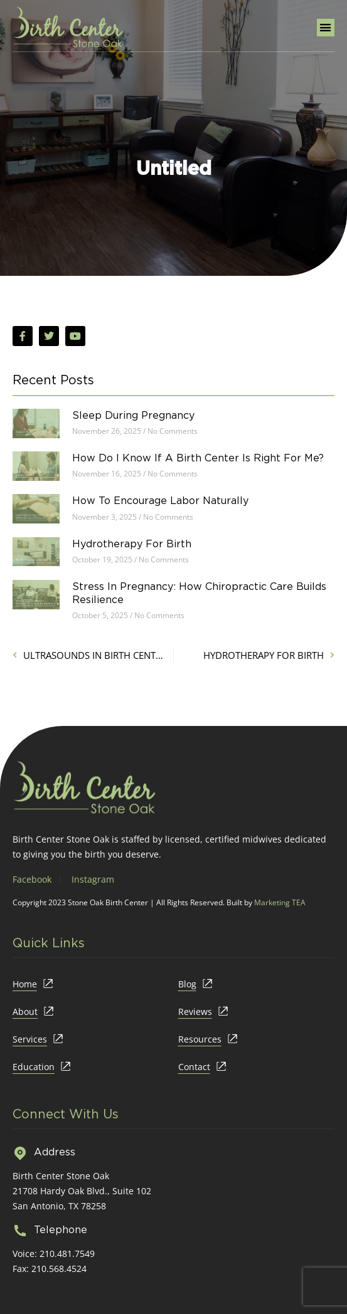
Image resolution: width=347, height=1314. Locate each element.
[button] (326, 28)
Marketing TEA (280, 902)
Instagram (93, 879)
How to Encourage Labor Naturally (160, 500)
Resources (200, 1039)
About (25, 1011)
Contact (194, 1067)
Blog (187, 984)
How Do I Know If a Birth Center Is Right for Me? (198, 457)
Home (25, 984)
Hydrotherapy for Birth (131, 543)
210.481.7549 (67, 1253)
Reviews (195, 1011)
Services (30, 1039)
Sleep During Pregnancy (133, 415)
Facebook (32, 879)
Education (34, 1067)
